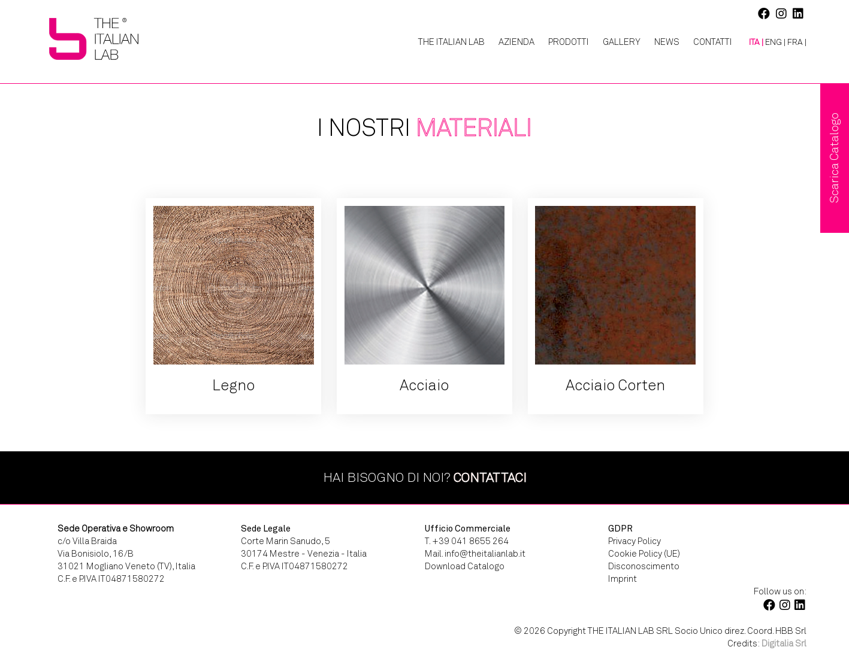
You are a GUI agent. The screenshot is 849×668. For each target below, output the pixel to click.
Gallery (621, 42)
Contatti (712, 42)
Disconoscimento (643, 566)
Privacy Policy (634, 541)
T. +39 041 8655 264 (467, 541)
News (666, 42)
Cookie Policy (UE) (644, 553)
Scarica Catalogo (834, 158)
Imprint (622, 578)
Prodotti (568, 42)
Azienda (516, 42)
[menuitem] (751, 42)
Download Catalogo (464, 566)
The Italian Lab (451, 42)
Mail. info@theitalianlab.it (475, 553)
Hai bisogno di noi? (425, 477)
